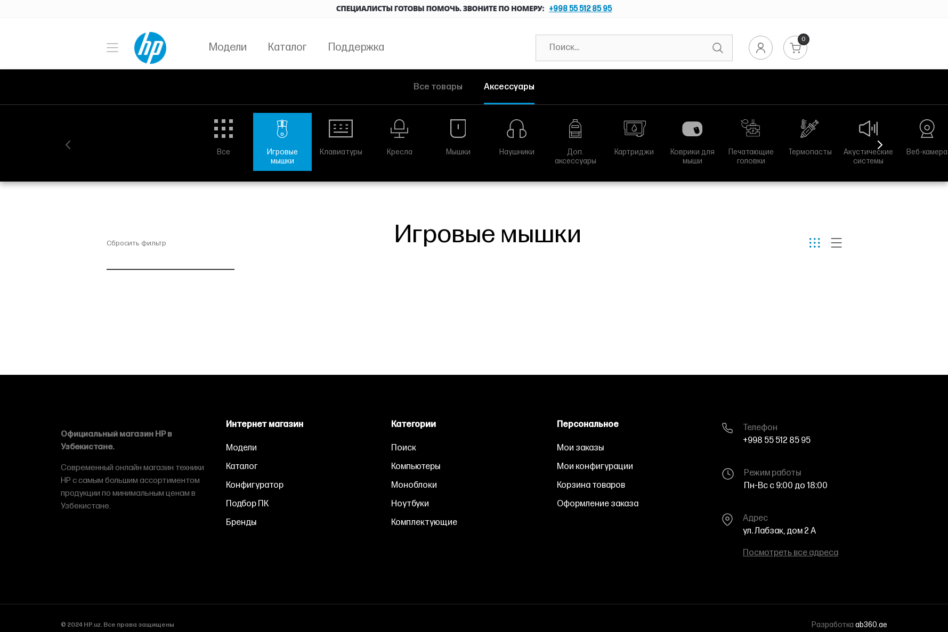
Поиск (403, 448)
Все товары (438, 87)
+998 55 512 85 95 (580, 8)
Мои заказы (580, 448)
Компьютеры (415, 467)
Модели (228, 47)
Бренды (241, 523)
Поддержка (356, 47)
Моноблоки (414, 485)
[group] (224, 137)
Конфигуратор (254, 485)
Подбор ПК (247, 504)
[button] (880, 145)
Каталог (287, 47)
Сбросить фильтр (136, 243)
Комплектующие (424, 523)
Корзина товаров (591, 485)
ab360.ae (871, 624)
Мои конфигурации (595, 467)
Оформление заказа (597, 504)
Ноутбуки (410, 504)
